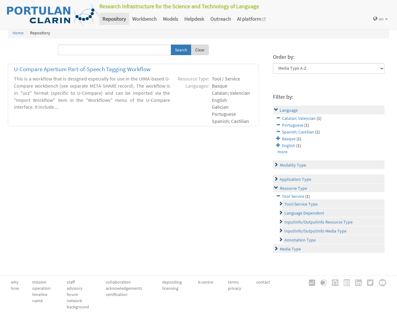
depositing (172, 282)
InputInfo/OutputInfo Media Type (315, 231)
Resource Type (293, 188)
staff (71, 282)
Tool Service (293, 196)
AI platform (251, 18)
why (15, 282)
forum (72, 294)
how (15, 288)
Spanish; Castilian (298, 132)
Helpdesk (194, 18)
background (78, 307)
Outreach (220, 18)
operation (41, 288)
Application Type (295, 179)
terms (233, 282)
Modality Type (293, 165)
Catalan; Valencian (299, 118)
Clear (200, 50)
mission (39, 282)
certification (116, 294)
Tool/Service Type (301, 204)
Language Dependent (304, 213)
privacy (234, 288)
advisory (75, 288)
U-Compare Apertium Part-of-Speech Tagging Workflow (82, 69)
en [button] (380, 19)
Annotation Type (300, 240)
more (283, 151)
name (37, 300)
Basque (289, 138)
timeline (39, 294)
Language (289, 110)
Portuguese (292, 125)
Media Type (290, 249)
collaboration (118, 282)
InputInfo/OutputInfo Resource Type (318, 222)
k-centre (205, 282)
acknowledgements (124, 288)
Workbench (144, 18)
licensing (170, 288)
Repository (114, 18)
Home (18, 33)
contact (263, 282)
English (288, 145)
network (74, 300)
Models (170, 18)
